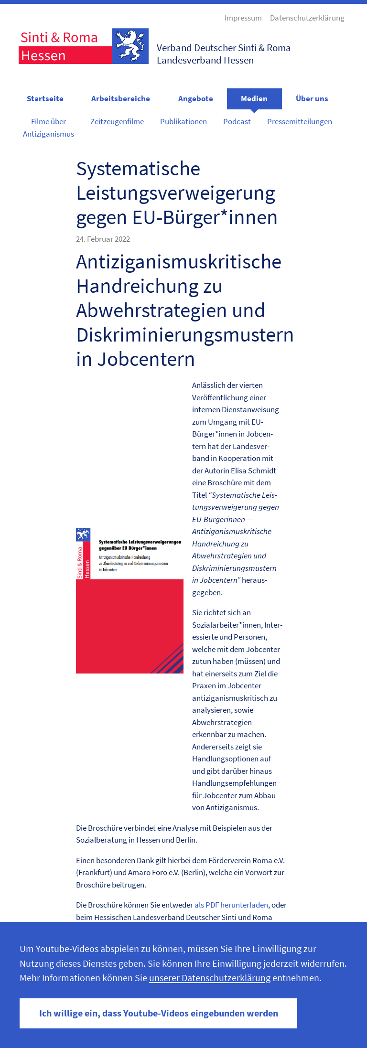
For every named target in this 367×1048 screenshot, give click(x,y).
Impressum (243, 17)
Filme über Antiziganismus (48, 127)
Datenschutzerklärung (307, 17)
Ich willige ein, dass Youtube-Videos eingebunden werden (158, 1013)
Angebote (195, 98)
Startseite (45, 98)
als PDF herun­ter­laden (231, 904)
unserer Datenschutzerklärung (209, 978)
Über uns (312, 98)
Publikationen (183, 121)
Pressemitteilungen (299, 121)
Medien (254, 98)
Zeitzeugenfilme (117, 121)
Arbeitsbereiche (120, 98)
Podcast (237, 121)
